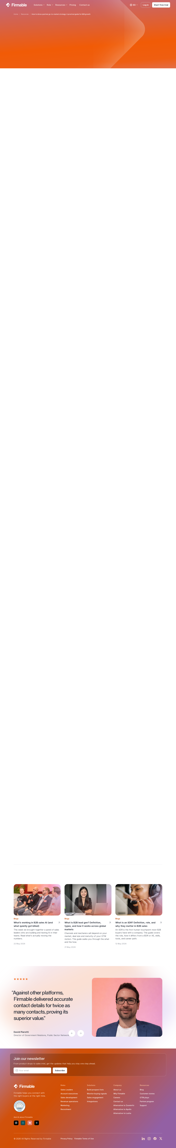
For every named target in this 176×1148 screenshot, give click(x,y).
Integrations (92, 1101)
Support (143, 1105)
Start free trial (161, 5)
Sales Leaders (67, 1090)
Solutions (38, 5)
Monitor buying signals (97, 1094)
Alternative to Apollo (122, 1109)
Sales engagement (95, 1097)
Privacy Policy (66, 1139)
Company (117, 1085)
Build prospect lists (95, 1090)
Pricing (73, 5)
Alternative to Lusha (122, 1113)
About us (117, 1090)
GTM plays (144, 1097)
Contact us (84, 5)
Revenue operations (69, 1101)
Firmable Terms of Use (84, 1139)
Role (49, 5)
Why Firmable (119, 1094)
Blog (142, 1090)
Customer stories (147, 1094)
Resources (60, 5)
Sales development (69, 1097)
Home (16, 14)
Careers (116, 1097)
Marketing (65, 1105)
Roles (63, 1085)
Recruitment (66, 1109)
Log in (146, 5)
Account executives (69, 1094)
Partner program (147, 1101)
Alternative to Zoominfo (123, 1105)
